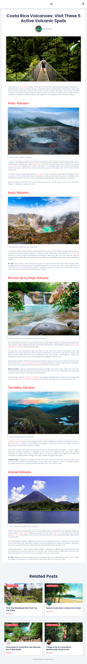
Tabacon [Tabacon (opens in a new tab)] (71, 557)
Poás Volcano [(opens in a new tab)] (12, 166)
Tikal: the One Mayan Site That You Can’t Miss (22, 609)
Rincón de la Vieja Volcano (30, 278)
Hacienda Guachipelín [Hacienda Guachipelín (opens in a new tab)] (31, 377)
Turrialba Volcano (22, 387)
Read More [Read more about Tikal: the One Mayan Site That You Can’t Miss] (9, 613)
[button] (51, 4)
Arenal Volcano (20, 472)
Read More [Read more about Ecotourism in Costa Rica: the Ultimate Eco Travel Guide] (9, 652)
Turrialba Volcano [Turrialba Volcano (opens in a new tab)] (14, 441)
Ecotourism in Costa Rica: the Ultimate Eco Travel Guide (19, 648)
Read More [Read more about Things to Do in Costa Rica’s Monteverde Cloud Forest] (49, 652)
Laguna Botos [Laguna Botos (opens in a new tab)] (37, 164)
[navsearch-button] (83, 4)
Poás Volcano (19, 103)
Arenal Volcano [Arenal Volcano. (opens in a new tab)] (24, 533)
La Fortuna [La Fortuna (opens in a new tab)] (16, 535)
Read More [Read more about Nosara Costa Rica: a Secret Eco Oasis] (49, 613)
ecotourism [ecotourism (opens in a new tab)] (24, 87)
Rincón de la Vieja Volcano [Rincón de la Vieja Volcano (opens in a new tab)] (30, 363)
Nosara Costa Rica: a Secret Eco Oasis (61, 609)
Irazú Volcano (19, 192)
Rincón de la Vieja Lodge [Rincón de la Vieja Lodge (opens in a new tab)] (26, 379)
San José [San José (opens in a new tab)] (40, 174)
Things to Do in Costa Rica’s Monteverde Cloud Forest (59, 648)
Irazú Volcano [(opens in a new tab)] (73, 253)
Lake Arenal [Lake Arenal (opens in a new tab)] (57, 533)
